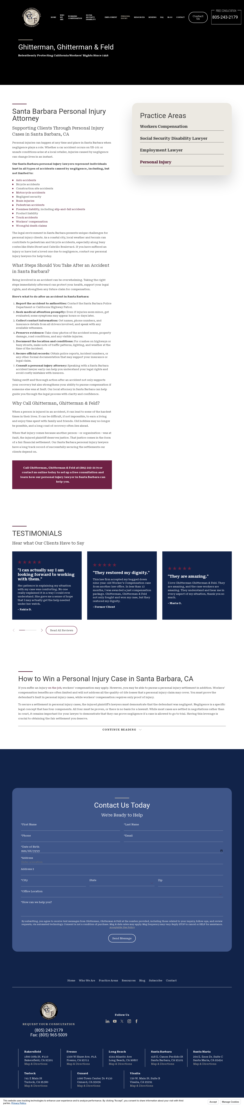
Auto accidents (26, 180)
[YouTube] (115, 1021)
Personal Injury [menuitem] (125, 17)
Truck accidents (27, 217)
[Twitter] (122, 1021)
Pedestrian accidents (30, 204)
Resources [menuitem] (139, 17)
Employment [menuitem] (111, 17)
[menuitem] (182, 127)
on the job (54, 687)
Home (71, 980)
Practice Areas (108, 980)
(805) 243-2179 (49, 1030)
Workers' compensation (32, 221)
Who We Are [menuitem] (62, 17)
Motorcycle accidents (30, 192)
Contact (171, 980)
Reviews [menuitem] (152, 17)
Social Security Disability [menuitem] (91, 17)
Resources (129, 980)
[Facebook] (136, 1021)
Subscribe (155, 980)
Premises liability (27, 209)
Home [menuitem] (53, 17)
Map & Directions (35, 1063)
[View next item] (41, 630)
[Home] (48, 1011)
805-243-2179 (225, 17)
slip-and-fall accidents (70, 209)
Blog (142, 980)
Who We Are (87, 980)
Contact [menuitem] (180, 17)
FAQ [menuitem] (162, 17)
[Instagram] (129, 1021)
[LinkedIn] (107, 1021)
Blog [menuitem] (170, 17)
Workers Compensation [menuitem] (75, 17)
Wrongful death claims (31, 225)
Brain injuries (25, 200)
